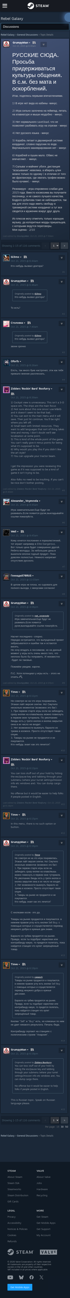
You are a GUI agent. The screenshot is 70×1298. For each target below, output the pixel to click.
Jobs (39, 1183)
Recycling (42, 1195)
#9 (63, 683)
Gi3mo (38, 293)
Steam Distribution (17, 1195)
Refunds (12, 1241)
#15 (63, 1109)
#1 (63, 272)
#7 (63, 566)
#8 (63, 594)
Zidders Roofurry (43, 1062)
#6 (63, 522)
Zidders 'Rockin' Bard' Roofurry (31, 489)
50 (66, 1126)
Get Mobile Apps (19, 1287)
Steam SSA (13, 1183)
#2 (63, 314)
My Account (44, 1235)
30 (62, 1126)
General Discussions (27, 34)
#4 (63, 379)
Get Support (43, 1228)
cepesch (39, 977)
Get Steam (42, 1216)
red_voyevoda (42, 615)
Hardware (42, 1189)
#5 (63, 490)
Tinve (37, 855)
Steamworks (14, 1189)
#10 (63, 750)
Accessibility (14, 1222)
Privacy (11, 1216)
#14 (63, 1040)
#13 (63, 955)
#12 (63, 833)
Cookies (11, 1235)
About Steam (14, 1176)
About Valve (43, 1176)
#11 (63, 804)
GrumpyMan (22, 42)
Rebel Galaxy (8, 34)
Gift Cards (12, 1201)
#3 (63, 352)
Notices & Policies (17, 1228)
